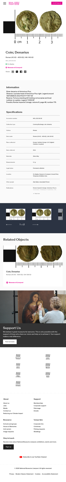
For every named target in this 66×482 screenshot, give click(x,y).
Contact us (7, 411)
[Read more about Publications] (46, 191)
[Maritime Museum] (48, 365)
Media (5, 408)
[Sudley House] (48, 374)
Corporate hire (38, 424)
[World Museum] (48, 356)
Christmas (37, 426)
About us (6, 403)
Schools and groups (10, 424)
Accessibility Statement (50, 474)
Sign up (8, 447)
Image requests (8, 432)
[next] (35, 225)
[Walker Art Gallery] (18, 374)
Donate (36, 411)
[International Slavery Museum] (18, 365)
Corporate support (40, 406)
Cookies (37, 474)
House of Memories (9, 426)
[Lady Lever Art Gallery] (18, 383)
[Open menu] (4, 3)
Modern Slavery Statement (25, 474)
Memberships (38, 403)
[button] (15, 215)
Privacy (11, 474)
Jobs (5, 406)
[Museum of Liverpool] (18, 356)
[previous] (9, 225)
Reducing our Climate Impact (13, 413)
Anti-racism (7, 429)
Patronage (37, 408)
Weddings (37, 432)
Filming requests (39, 429)
